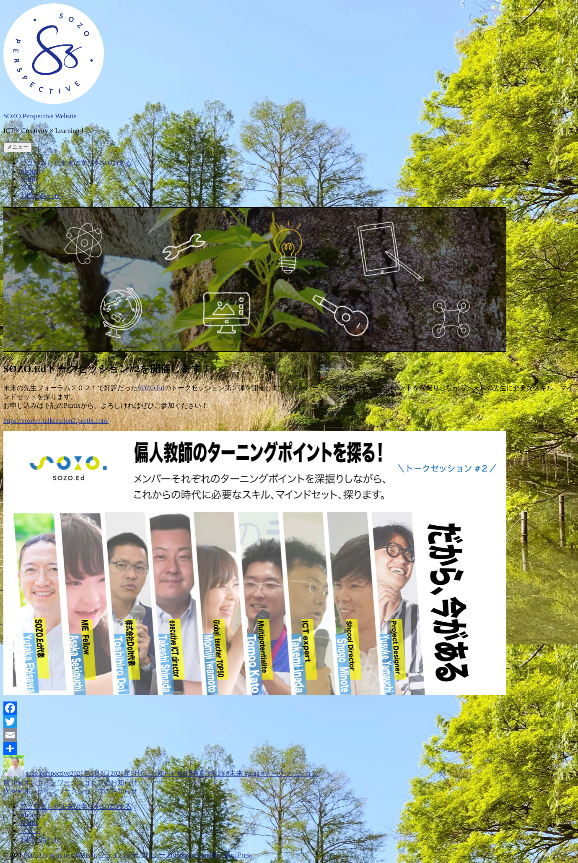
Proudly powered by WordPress (209, 854)
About (28, 171)
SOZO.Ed (150, 387)
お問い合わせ (40, 195)
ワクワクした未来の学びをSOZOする (76, 163)
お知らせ (163, 773)
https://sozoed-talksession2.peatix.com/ (56, 420)
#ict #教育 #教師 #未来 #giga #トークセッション (247, 773)
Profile (29, 179)
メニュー (18, 147)
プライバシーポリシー (132, 854)
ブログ (30, 186)
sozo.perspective (48, 773)
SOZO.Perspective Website (39, 116)
